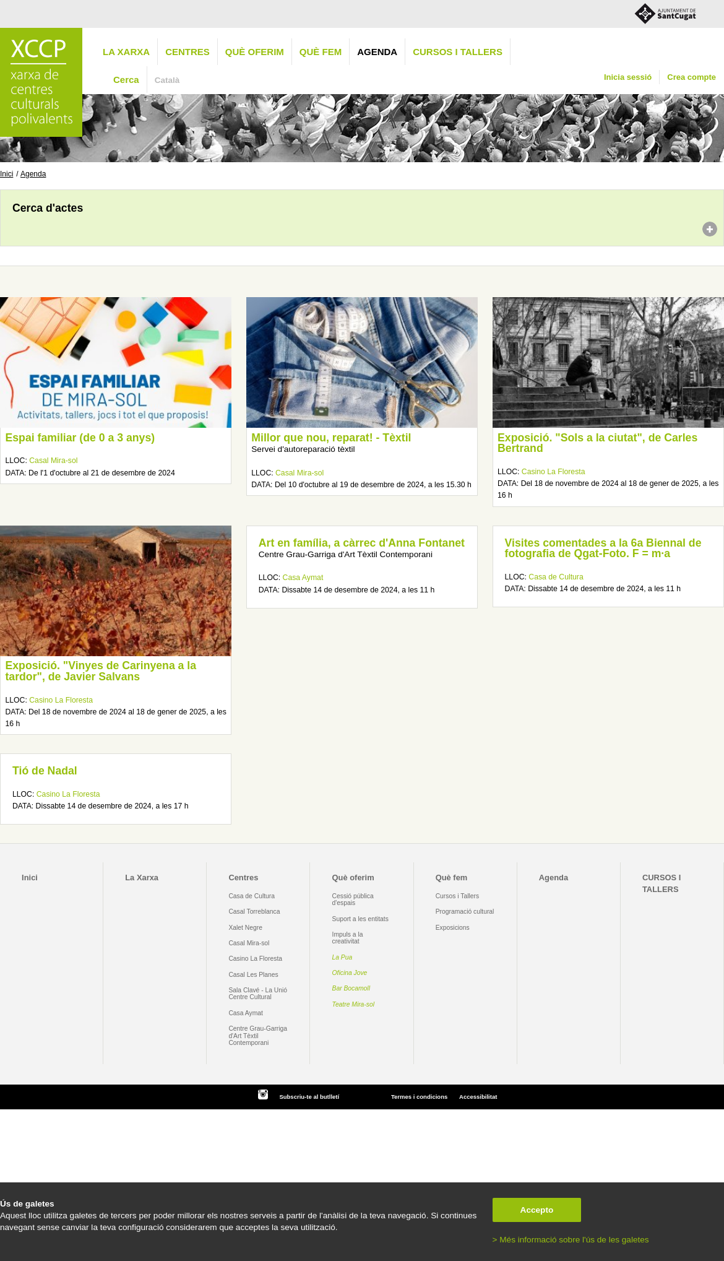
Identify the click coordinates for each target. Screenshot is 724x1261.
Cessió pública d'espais (353, 899)
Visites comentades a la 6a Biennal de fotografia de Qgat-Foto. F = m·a (603, 548)
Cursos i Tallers (457, 896)
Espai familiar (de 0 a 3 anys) (80, 437)
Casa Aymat (303, 577)
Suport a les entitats (360, 919)
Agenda (377, 51)
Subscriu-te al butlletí (309, 1096)
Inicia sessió (628, 77)
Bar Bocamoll (351, 988)
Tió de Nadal (44, 771)
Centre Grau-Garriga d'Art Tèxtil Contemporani (257, 1035)
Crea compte (691, 77)
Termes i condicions (419, 1096)
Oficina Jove (350, 972)
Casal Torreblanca (254, 911)
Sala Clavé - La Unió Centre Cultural (257, 993)
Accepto (537, 1210)
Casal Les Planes (253, 974)
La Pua (342, 957)
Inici (6, 174)
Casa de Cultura (555, 577)
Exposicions (453, 927)
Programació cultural (465, 911)
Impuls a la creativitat (347, 938)
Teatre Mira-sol (353, 1004)
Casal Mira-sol (53, 460)
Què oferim (254, 51)
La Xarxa (126, 51)
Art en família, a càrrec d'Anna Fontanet (362, 543)
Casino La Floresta (553, 471)
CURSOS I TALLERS (457, 51)
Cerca (126, 79)
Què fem (321, 51)
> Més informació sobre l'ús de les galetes (571, 1239)
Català (167, 80)
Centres (187, 51)
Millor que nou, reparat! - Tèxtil (331, 437)
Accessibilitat (478, 1096)
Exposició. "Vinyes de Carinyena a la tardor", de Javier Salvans (100, 671)
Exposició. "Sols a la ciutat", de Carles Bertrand (597, 443)
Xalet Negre (245, 927)
